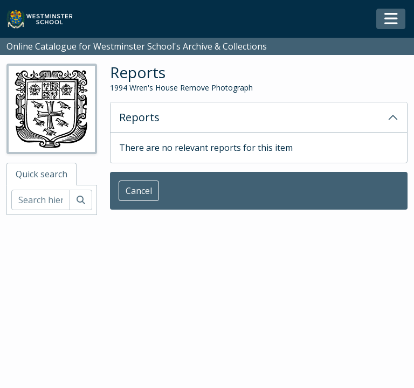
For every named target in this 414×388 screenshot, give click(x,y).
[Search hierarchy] (40, 200)
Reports (139, 117)
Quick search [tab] (41, 174)
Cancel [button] (139, 191)
